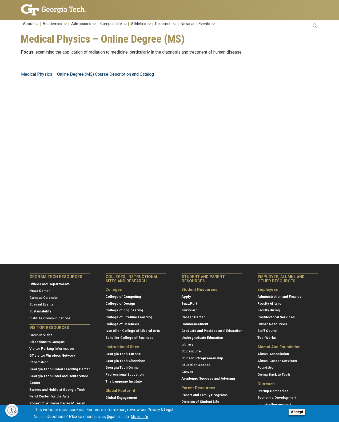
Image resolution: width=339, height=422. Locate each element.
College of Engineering (124, 310)
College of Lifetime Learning (128, 317)
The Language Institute (123, 381)
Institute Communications (49, 318)
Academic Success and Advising (208, 378)
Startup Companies (272, 391)
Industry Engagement (274, 405)
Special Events (41, 304)
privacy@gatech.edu (111, 417)
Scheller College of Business (129, 338)
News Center (39, 291)
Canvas (187, 372)
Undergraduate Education (202, 338)
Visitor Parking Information (51, 349)
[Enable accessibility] (11, 410)
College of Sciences (122, 324)
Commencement (194, 324)
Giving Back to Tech (273, 374)
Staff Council (267, 331)
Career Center (193, 317)
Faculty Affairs (269, 304)
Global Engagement (121, 398)
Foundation (266, 367)
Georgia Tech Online (122, 367)
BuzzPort (189, 304)
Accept (297, 412)
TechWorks (266, 338)
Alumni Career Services (277, 361)
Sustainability (40, 311)
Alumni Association (273, 354)
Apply (186, 297)
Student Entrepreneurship (202, 358)
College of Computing (123, 297)
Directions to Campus (47, 342)
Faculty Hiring (268, 310)
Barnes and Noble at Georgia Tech (57, 390)
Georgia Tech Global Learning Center (59, 369)
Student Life (191, 351)
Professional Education (124, 374)
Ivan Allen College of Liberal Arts (132, 331)
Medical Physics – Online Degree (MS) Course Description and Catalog (87, 74)
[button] (315, 26)
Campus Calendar (43, 298)
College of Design (120, 304)
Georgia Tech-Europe (123, 354)
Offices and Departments (49, 284)
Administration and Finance (279, 297)
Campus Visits (40, 335)
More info (139, 417)
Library (187, 344)
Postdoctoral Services (276, 317)
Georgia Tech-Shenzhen (125, 361)
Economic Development (276, 398)
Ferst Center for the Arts (49, 396)
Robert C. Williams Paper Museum (57, 403)
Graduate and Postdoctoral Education (211, 331)
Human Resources (272, 324)
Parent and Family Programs (204, 395)
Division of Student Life (200, 402)
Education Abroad (195, 365)
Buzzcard (189, 310)
